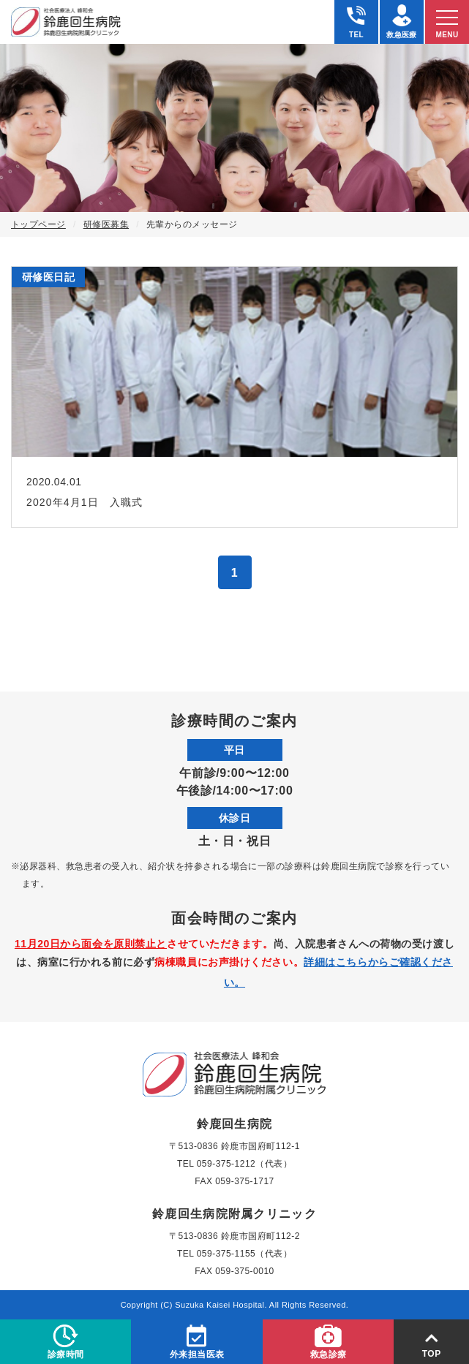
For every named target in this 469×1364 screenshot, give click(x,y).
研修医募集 (106, 224)
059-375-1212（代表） (244, 1164)
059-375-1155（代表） (244, 1254)
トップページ (38, 224)
